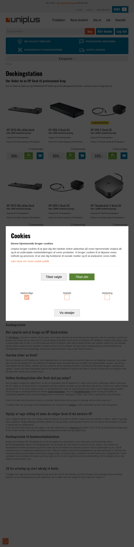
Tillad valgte (54, 277)
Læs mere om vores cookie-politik (30, 261)
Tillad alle (81, 277)
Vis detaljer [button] (67, 313)
